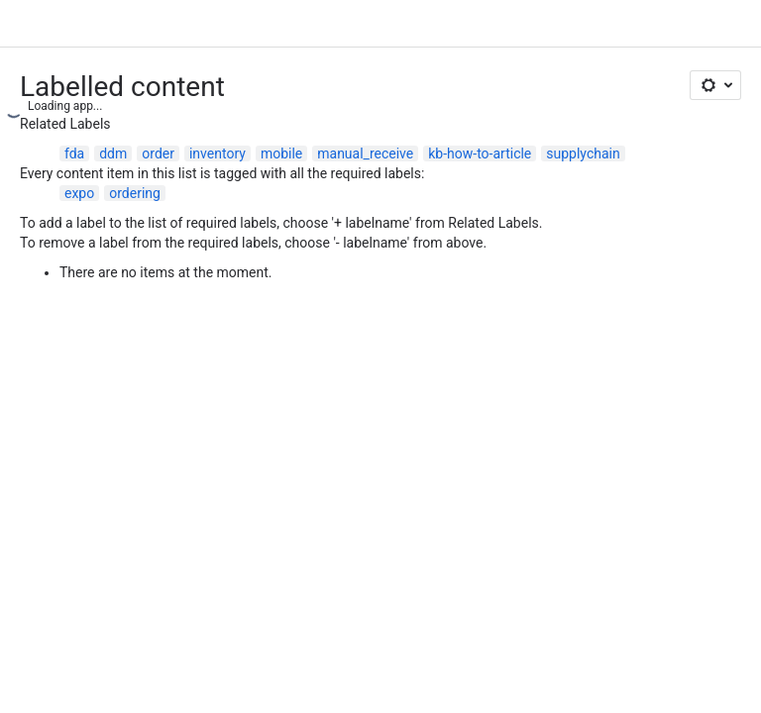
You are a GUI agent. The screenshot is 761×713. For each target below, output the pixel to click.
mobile (281, 153)
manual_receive (365, 153)
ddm (113, 153)
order (158, 153)
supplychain (582, 153)
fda (74, 153)
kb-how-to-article (479, 153)
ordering (135, 193)
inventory (217, 153)
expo (79, 193)
